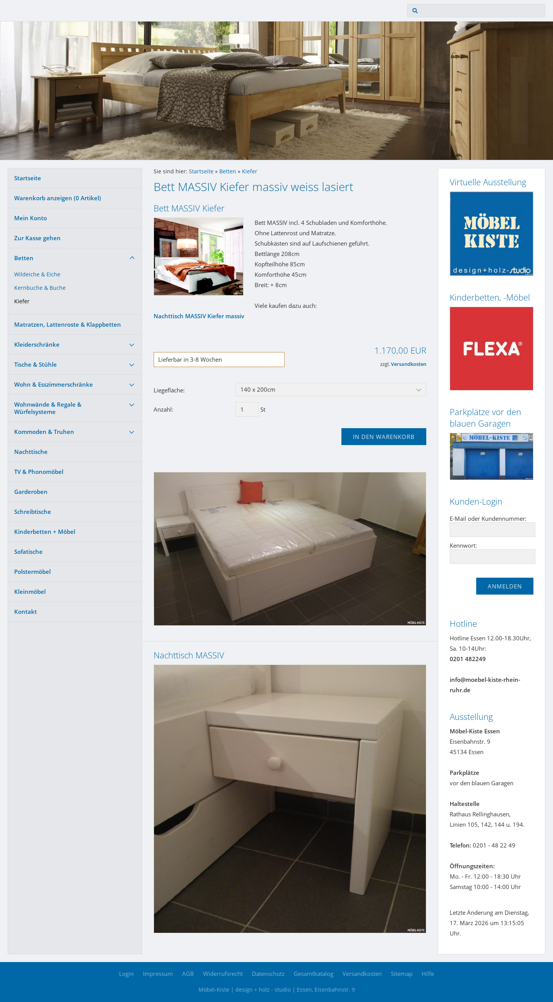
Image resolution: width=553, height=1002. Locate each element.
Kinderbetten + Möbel (44, 531)
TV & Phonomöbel (38, 471)
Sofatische (28, 551)
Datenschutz (268, 973)
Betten (23, 258)
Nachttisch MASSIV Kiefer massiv (199, 316)
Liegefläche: (169, 390)
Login (126, 973)
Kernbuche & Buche (40, 287)
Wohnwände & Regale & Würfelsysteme (47, 407)
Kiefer (22, 301)
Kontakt (25, 611)
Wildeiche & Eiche (37, 274)
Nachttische (31, 451)
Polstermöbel (32, 571)
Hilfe (428, 973)
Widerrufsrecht (223, 973)
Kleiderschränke (37, 344)
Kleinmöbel (30, 591)
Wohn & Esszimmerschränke (53, 384)
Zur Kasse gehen (37, 238)
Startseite (27, 178)
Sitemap (401, 973)
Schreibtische (32, 511)
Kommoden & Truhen (44, 431)
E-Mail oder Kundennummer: (488, 518)
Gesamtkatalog (313, 973)
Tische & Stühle (35, 364)
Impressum (158, 973)
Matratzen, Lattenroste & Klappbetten (67, 324)
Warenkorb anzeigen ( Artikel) (57, 198)
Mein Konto (30, 218)
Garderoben (31, 491)
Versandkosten (408, 364)
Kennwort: (463, 545)
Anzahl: (163, 409)
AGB (188, 973)
